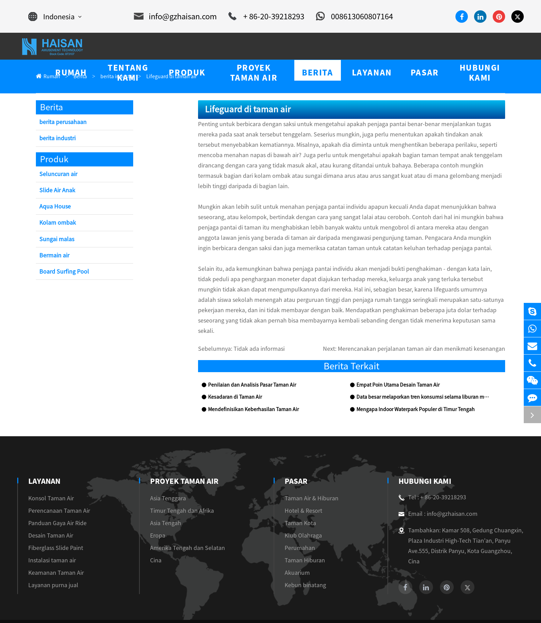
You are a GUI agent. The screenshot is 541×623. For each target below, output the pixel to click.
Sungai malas (55, 240)
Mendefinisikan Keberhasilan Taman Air (248, 389)
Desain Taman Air (48, 515)
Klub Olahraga (299, 515)
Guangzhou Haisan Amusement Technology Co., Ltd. (106, 610)
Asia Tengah (162, 502)
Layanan (44, 460)
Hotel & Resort (299, 490)
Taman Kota (296, 502)
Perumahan (295, 527)
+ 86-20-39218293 (263, 16)
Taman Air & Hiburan (307, 478)
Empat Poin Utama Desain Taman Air (394, 364)
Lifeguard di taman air (158, 76)
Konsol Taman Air (48, 478)
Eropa (154, 515)
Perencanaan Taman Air (54, 490)
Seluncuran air (57, 174)
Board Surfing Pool (62, 272)
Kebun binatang (300, 565)
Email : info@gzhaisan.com (434, 493)
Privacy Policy (507, 610)
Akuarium (294, 552)
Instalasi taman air (48, 540)
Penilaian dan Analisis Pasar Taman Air (247, 364)
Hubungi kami (425, 460)
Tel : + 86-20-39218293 (430, 477)
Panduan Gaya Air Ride (54, 502)
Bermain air (53, 256)
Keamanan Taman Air (52, 552)
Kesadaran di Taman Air (231, 376)
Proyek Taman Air (181, 460)
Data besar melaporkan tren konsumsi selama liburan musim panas (423, 376)
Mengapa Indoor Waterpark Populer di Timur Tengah (410, 389)
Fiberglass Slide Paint (52, 527)
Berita (76, 76)
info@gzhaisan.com (177, 16)
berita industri (109, 76)
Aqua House (53, 207)
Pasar (293, 460)
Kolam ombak (56, 223)
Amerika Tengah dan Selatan (180, 527)
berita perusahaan (60, 122)
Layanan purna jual (49, 565)
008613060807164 (346, 16)
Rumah (50, 76)
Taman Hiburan (300, 540)
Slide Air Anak (56, 191)
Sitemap (474, 610)
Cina (153, 540)
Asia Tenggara (164, 478)
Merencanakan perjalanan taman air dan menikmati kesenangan (435, 328)
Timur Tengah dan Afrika (176, 490)
